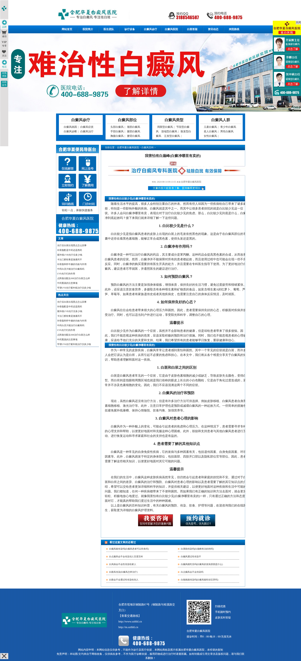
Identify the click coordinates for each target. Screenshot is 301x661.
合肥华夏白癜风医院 (128, 147)
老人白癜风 (210, 131)
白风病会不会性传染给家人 (122, 564)
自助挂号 (4, 83)
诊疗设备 (129, 29)
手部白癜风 (117, 131)
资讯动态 (213, 29)
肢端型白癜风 (169, 131)
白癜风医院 (171, 29)
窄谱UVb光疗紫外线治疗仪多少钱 (74, 287)
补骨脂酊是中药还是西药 (69, 250)
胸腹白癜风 (117, 136)
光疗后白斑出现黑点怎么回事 (72, 245)
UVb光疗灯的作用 (66, 273)
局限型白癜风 (165, 127)
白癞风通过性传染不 (191, 556)
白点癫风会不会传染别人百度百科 (126, 556)
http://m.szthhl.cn (128, 627)
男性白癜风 (226, 131)
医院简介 (88, 29)
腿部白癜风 (133, 131)
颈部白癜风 (133, 127)
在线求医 (4, 74)
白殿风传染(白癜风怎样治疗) (123, 572)
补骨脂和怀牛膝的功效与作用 (72, 264)
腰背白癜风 (133, 136)
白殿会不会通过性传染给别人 (123, 579)
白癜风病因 (70, 127)
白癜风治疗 (86, 131)
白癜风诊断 (70, 131)
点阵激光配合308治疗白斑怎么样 (73, 278)
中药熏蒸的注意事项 (67, 283)
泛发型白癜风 (172, 136)
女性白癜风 (210, 136)
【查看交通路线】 (130, 615)
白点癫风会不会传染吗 (192, 572)
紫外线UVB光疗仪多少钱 (69, 255)
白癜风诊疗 (150, 29)
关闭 (298, 22)
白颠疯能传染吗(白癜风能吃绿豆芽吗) (199, 579)
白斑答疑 (192, 29)
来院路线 (234, 29)
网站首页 (67, 29)
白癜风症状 (86, 127)
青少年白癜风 (228, 127)
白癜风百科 (147, 147)
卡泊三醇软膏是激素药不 (69, 259)
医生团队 (108, 29)
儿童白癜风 (210, 127)
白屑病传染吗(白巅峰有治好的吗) (197, 549)
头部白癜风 (117, 127)
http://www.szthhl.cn (130, 621)
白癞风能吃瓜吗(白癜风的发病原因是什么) (202, 564)
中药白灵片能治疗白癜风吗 (70, 269)
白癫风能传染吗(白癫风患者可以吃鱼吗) (129, 549)
